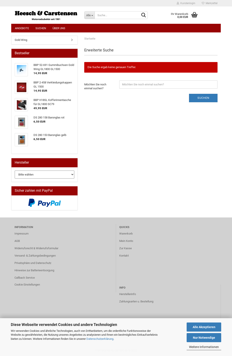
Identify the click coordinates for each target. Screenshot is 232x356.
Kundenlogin (186, 3)
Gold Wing (21, 40)
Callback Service (24, 277)
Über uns (58, 28)
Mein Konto (126, 241)
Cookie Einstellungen (27, 284)
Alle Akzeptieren (204, 327)
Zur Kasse (125, 248)
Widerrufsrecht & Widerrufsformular (36, 248)
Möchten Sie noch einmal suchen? (95, 86)
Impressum (21, 233)
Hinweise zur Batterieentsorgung (34, 270)
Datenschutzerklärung (99, 338)
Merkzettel (210, 3)
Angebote (22, 28)
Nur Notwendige (204, 337)
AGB (17, 241)
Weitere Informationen (204, 347)
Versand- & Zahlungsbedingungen (35, 255)
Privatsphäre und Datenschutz (32, 263)
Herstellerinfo (127, 294)
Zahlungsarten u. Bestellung (136, 301)
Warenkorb (126, 233)
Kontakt (124, 255)
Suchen (40, 28)
